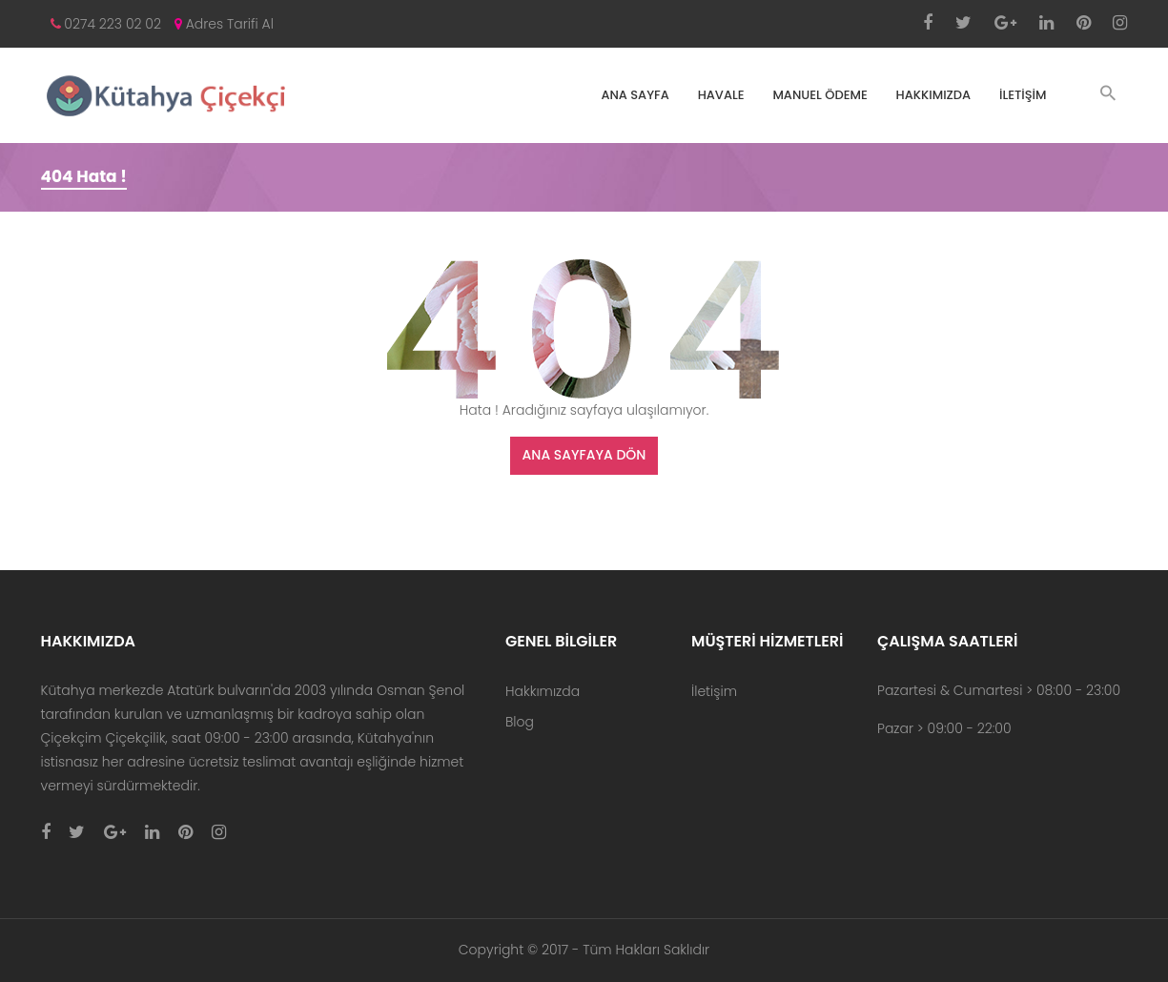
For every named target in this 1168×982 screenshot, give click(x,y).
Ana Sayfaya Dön (584, 454)
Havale (721, 95)
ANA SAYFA (634, 95)
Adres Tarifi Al (224, 23)
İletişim (1023, 95)
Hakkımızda (934, 95)
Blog (519, 721)
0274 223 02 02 (106, 23)
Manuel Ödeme (819, 95)
